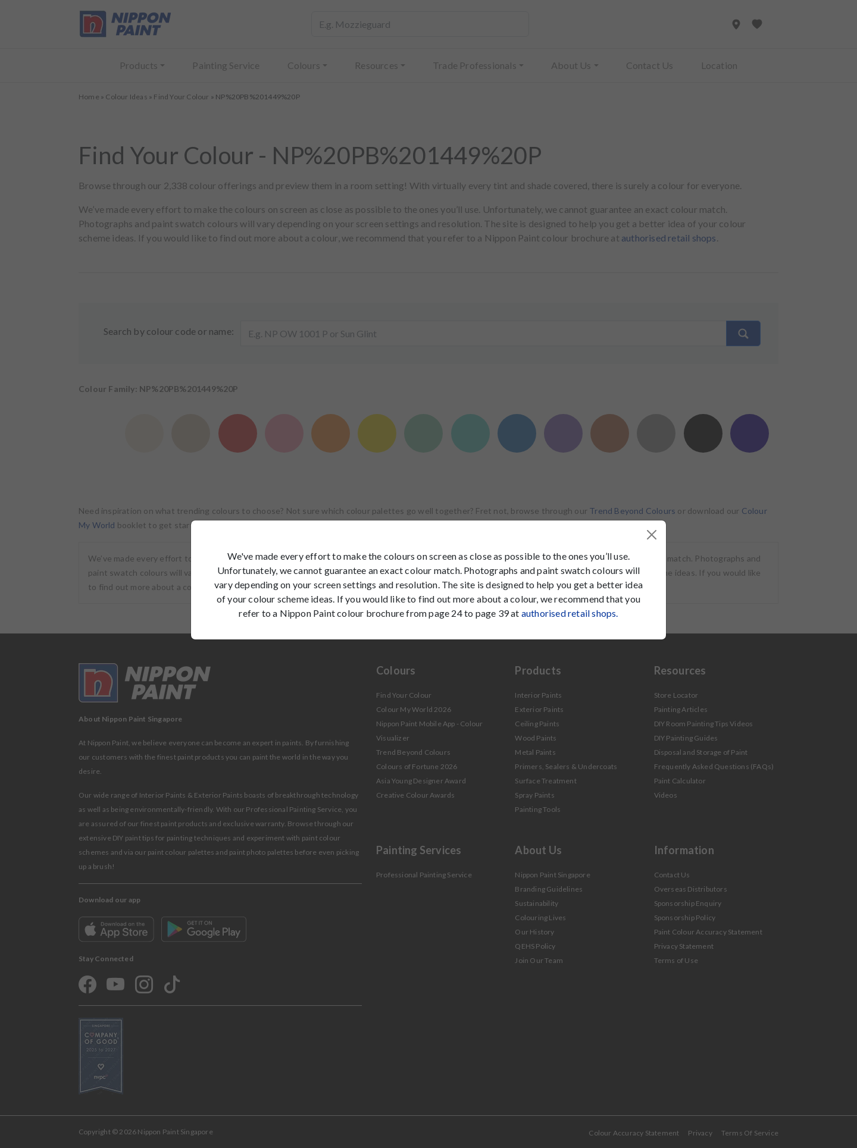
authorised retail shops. (569, 613)
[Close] (651, 534)
